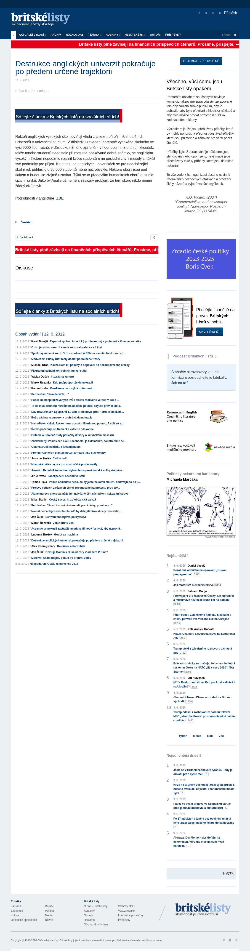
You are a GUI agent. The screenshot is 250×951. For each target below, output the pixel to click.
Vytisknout (25, 237)
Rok (210, 736)
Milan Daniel (39, 499)
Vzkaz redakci (126, 910)
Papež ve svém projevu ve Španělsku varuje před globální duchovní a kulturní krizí (202, 806)
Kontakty (89, 910)
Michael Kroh (39, 365)
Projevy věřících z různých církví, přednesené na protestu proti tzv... (75, 487)
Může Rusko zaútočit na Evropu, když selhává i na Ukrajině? (204, 685)
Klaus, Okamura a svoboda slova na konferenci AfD (204, 636)
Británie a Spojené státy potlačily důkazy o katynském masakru (72, 435)
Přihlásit (228, 13)
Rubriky (113, 34)
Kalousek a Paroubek (71, 546)
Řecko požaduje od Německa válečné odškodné (62, 429)
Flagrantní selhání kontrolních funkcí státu (59, 370)
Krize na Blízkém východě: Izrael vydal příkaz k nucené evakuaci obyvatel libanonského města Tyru (203, 789)
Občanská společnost (24, 920)
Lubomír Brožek (41, 534)
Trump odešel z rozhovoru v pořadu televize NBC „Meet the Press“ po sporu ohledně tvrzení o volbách (204, 716)
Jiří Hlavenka (196, 677)
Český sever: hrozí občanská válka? (72, 499)
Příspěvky (173, 34)
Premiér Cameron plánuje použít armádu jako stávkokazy (68, 452)
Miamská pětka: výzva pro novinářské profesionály (64, 464)
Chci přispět (209, 331)
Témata (94, 34)
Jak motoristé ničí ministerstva (197, 585)
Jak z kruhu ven (63, 523)
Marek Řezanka (41, 382)
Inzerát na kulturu (62, 376)
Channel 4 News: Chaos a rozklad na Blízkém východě (202, 699)
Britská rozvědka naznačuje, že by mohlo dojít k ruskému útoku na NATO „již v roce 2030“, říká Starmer (204, 668)
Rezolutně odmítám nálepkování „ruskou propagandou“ (200, 572)
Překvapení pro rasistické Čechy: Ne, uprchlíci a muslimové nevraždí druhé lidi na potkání (203, 600)
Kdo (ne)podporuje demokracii (73, 382)
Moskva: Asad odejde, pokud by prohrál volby (61, 557)
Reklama (89, 920)
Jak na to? (179, 383)
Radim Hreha (39, 388)
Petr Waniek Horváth (201, 629)
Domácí (49, 906)
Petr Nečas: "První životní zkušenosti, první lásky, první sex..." (71, 505)
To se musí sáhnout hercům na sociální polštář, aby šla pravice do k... (76, 406)
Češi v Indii (60, 458)
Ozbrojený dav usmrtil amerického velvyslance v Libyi (66, 347)
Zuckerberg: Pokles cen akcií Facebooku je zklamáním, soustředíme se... (78, 441)
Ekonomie (17, 910)
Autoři (155, 34)
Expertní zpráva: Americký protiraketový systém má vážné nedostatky (95, 341)
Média (49, 915)
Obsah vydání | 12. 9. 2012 (40, 334)
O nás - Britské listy (95, 906)
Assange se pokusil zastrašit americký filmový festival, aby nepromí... (76, 528)
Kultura (15, 915)
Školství (26, 222)
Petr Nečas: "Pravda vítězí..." (50, 394)
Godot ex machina (66, 534)
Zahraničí (16, 906)
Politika (49, 910)
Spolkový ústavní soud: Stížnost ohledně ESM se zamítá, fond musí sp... (78, 353)
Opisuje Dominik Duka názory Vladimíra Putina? (76, 552)
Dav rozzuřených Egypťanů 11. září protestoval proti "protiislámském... (77, 411)
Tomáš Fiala (39, 482)
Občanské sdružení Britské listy (54, 940)
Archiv (56, 34)
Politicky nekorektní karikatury (193, 476)
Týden (182, 736)
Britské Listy (203, 910)
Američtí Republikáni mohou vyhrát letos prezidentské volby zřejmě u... (77, 470)
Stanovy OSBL (127, 906)
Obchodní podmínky (96, 924)
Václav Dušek (40, 376)
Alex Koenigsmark (43, 546)
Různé (49, 920)
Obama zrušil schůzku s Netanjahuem (55, 446)
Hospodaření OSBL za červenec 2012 (54, 563)
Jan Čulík (37, 517)
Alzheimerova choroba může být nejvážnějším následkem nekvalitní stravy (79, 493)
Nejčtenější (135, 34)
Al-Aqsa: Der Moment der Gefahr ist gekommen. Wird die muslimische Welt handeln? (198, 842)
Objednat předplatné (201, 61)
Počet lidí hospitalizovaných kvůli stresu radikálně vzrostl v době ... (75, 400)
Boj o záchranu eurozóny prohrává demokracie (61, 417)
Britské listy (43, 19)
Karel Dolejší (39, 341)
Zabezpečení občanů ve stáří (66, 476)
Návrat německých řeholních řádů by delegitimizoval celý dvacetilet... (76, 511)
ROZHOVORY (74, 34)
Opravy (88, 915)
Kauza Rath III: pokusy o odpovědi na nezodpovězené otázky (90, 365)
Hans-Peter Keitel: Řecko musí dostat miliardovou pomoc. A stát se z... (77, 423)
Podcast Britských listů (190, 356)
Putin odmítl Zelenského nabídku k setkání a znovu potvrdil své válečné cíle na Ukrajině (202, 619)
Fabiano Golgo (197, 591)
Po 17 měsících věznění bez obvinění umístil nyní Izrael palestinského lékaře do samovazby (203, 823)
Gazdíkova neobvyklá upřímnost (71, 388)
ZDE (60, 198)
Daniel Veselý (196, 565)
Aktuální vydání (32, 34)
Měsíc (197, 736)
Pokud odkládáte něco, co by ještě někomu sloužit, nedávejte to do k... (95, 482)
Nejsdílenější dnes (183, 755)
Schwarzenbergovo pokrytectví (65, 517)
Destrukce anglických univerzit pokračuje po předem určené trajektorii (77, 540)
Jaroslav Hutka (41, 458)
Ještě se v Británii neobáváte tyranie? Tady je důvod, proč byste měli (203, 772)
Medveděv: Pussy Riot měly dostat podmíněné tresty (65, 359)
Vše (221, 736)
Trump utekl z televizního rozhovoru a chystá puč (202, 651)
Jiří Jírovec (38, 476)
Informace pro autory (131, 915)
